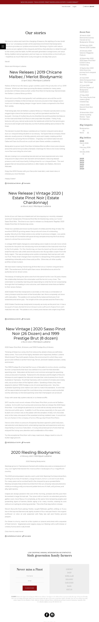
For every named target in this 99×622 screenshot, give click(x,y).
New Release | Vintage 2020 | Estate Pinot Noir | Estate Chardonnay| (36, 198)
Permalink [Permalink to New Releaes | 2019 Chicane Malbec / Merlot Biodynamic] (27, 183)
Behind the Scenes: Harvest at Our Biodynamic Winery (87, 40)
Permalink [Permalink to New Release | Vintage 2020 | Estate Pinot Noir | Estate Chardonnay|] (27, 319)
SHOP (69, 572)
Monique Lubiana (41, 80)
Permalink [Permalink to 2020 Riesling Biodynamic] (27, 536)
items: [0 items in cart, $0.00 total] (88, 6)
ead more (19, 531)
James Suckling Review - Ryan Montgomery (85, 117)
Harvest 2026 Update (87, 47)
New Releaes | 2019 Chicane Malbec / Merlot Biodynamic (35, 74)
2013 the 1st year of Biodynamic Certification (86, 90)
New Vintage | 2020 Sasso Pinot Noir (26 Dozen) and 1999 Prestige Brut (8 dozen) (36, 333)
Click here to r (10, 531)
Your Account (66, 6)
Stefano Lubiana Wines (49, 11)
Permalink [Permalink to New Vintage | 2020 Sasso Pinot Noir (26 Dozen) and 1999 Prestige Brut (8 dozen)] (27, 442)
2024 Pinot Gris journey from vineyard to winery (88, 72)
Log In (74, 6)
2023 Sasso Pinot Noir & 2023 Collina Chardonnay (87, 63)
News (86, 133)
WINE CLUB (69, 576)
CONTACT (69, 569)
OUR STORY (69, 582)
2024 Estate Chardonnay (67, 2)
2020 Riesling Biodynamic (35, 452)
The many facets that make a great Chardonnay (87, 99)
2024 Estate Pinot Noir (44, 2)
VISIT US (69, 589)
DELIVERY (69, 579)
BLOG (69, 586)
